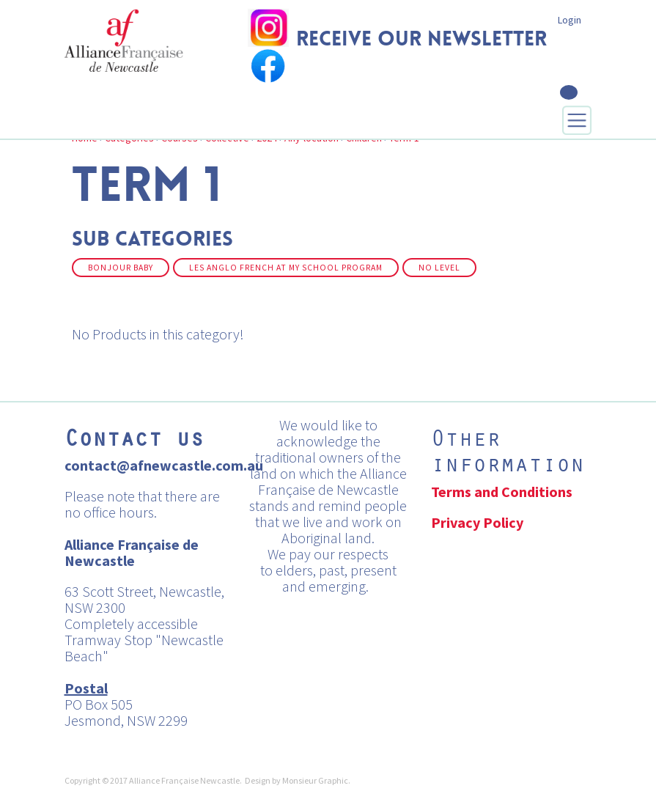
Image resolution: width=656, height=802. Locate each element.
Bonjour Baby (120, 267)
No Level (439, 267)
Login (569, 19)
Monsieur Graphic (315, 780)
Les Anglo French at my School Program (286, 267)
